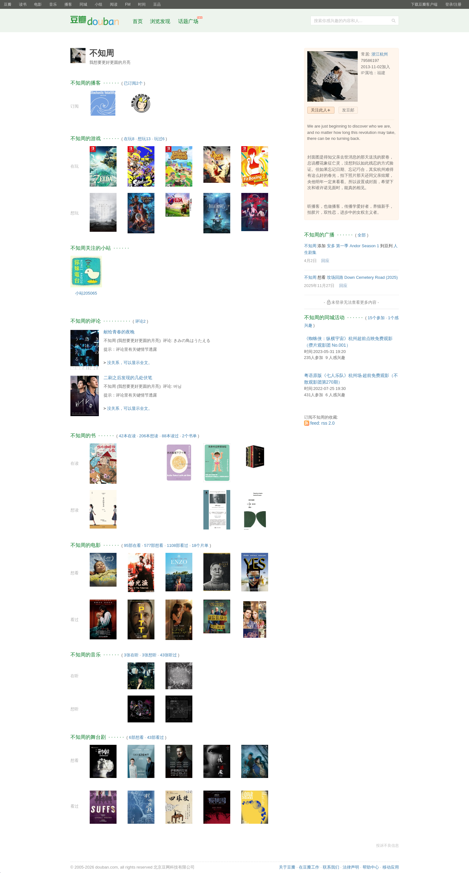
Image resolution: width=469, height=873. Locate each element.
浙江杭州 (379, 54)
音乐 (53, 4)
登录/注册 (453, 4)
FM (127, 4)
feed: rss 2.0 (322, 423)
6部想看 (136, 737)
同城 (83, 4)
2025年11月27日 (319, 285)
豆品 (157, 4)
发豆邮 (348, 110)
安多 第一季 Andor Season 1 (353, 245)
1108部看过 (177, 545)
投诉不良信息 (387, 845)
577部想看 (154, 545)
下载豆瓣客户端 (424, 4)
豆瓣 (7, 4)
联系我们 (331, 867)
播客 (68, 4)
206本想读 (149, 436)
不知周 (110, 340)
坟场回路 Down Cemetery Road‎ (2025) (362, 277)
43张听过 (168, 655)
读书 (23, 4)
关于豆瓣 (287, 867)
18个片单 (200, 545)
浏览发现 (160, 21)
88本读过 (170, 436)
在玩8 (129, 138)
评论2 (140, 321)
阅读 (113, 4)
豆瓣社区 (99, 22)
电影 (38, 4)
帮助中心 (371, 867)
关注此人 (319, 110)
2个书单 (189, 436)
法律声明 (351, 867)
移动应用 (390, 867)
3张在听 (131, 655)
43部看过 (155, 737)
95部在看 (132, 545)
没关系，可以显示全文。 (129, 362)
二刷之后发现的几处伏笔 (128, 377)
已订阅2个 (133, 83)
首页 (138, 21)
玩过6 (159, 138)
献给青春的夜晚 (119, 331)
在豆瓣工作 (309, 867)
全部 (362, 235)
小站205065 (86, 293)
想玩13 (144, 138)
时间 (142, 4)
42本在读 (127, 436)
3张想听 (149, 655)
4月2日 (310, 260)
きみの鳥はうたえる (191, 340)
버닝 (177, 386)
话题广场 (188, 21)
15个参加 (376, 317)
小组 (98, 4)
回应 (325, 260)
